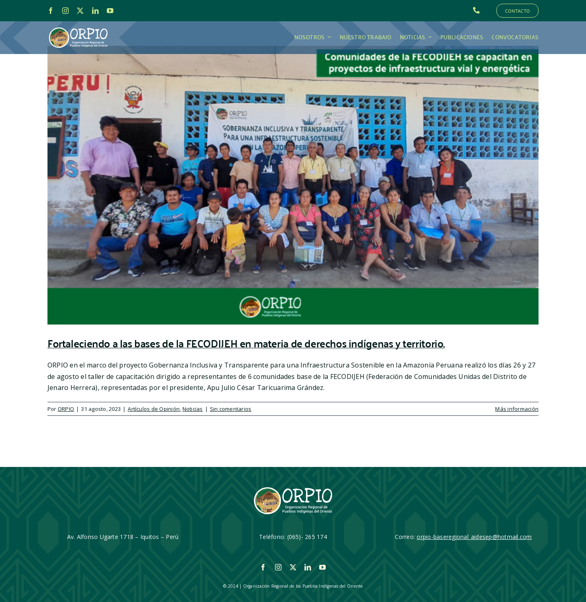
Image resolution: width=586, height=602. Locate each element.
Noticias (193, 409)
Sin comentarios (231, 409)
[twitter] (80, 10)
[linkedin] (95, 10)
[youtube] (110, 10)
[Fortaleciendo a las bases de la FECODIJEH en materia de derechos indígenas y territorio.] (293, 185)
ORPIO (66, 409)
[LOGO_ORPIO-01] (78, 27)
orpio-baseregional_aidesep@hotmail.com (474, 537)
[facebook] (50, 10)
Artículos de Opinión (154, 409)
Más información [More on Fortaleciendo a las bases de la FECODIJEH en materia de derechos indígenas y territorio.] (517, 409)
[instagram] (65, 10)
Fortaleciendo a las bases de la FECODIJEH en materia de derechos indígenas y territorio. (246, 343)
